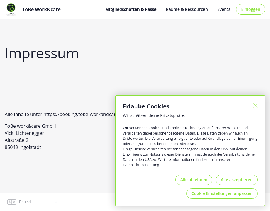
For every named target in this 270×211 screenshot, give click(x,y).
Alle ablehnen (193, 179)
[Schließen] (255, 105)
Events (223, 9)
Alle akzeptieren (237, 179)
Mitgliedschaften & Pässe (131, 9)
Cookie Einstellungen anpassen (222, 193)
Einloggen (250, 9)
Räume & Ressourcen (187, 9)
